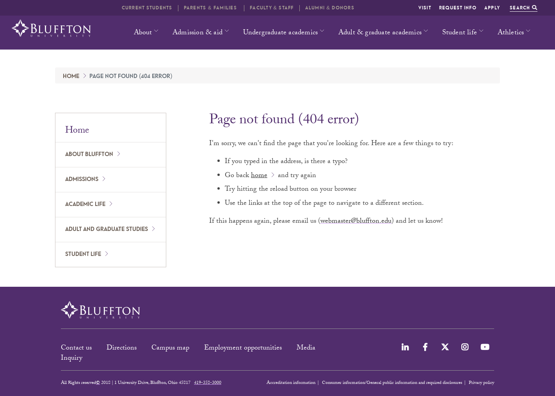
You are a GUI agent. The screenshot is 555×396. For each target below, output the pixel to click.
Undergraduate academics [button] (280, 33)
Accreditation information (291, 383)
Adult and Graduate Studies (106, 229)
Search (523, 8)
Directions (122, 349)
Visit (424, 8)
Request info (458, 8)
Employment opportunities (243, 349)
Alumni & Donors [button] (329, 8)
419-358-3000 (207, 383)
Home (71, 76)
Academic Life (85, 204)
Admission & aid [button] (197, 33)
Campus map (170, 349)
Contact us (76, 349)
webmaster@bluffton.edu (355, 222)
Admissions (81, 179)
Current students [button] (147, 8)
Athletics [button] (511, 33)
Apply (492, 8)
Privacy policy (481, 383)
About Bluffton (89, 154)
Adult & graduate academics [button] (380, 33)
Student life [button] (459, 33)
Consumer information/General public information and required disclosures (392, 383)
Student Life (83, 254)
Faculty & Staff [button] (272, 8)
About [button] (143, 33)
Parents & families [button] (211, 8)
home (259, 176)
